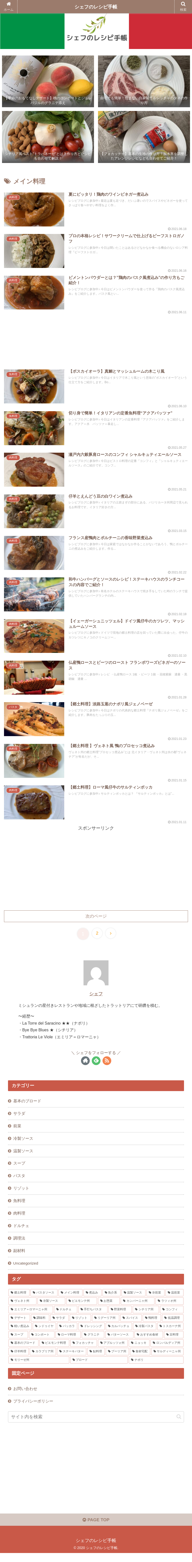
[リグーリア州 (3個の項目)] (105, 1325)
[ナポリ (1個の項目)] (156, 1367)
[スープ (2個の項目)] (18, 1342)
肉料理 (19, 1219)
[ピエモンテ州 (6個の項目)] (81, 1308)
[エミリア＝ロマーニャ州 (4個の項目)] (30, 1317)
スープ (19, 1168)
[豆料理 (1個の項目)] (174, 1342)
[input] (96, 1425)
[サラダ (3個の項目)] (59, 1325)
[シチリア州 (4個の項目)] (146, 1317)
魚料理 (19, 1206)
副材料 (19, 1257)
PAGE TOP (96, 1528)
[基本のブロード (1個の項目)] (23, 1350)
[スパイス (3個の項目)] (131, 1325)
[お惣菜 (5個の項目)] (109, 1308)
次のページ (96, 919)
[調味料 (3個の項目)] (40, 1325)
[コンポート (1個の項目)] (41, 1342)
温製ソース (23, 1155)
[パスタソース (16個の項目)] (44, 1300)
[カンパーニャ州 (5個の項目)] (137, 1308)
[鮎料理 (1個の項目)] (95, 1359)
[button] (178, 1425)
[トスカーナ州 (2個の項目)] (170, 1334)
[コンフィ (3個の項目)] (171, 1317)
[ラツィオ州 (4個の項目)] (169, 1308)
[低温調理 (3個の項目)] (172, 1325)
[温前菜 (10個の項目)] (175, 1300)
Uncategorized (26, 1270)
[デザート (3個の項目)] (19, 1325)
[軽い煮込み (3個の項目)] (20, 1334)
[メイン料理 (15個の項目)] (70, 1300)
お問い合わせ (25, 1396)
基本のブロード (27, 1104)
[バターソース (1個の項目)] (119, 1342)
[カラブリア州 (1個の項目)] (43, 1359)
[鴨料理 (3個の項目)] (152, 1325)
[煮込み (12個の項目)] (93, 1300)
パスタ (19, 1181)
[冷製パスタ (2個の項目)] (144, 1334)
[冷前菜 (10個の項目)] (155, 1300)
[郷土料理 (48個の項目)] (19, 1300)
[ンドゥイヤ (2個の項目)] (44, 1334)
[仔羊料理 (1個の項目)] (18, 1359)
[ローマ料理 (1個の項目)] (68, 1342)
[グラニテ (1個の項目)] (93, 1342)
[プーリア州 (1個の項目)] (117, 1359)
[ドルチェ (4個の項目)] (65, 1317)
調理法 (19, 1245)
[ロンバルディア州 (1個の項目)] (166, 1350)
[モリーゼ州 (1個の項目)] (38, 1367)
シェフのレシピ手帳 (95, 6)
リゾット (21, 1194)
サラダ (19, 1117)
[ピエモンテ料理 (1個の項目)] (54, 1350)
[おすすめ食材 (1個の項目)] (148, 1342)
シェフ (96, 997)
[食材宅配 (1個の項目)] (140, 1359)
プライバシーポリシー (33, 1409)
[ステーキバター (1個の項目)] (71, 1359)
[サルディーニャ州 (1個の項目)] (167, 1359)
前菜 (17, 1130)
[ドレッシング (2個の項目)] (91, 1334)
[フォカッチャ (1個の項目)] (83, 1350)
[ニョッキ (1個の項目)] (139, 1350)
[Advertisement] (96, 337)
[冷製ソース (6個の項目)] (51, 1308)
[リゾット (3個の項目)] (80, 1325)
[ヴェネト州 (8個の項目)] (22, 1308)
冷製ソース (23, 1142)
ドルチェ (21, 1232)
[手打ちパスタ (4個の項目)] (93, 1317)
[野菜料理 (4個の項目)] (120, 1317)
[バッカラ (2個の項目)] (67, 1334)
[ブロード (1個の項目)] (99, 1367)
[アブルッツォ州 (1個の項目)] (113, 1350)
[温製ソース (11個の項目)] (134, 1300)
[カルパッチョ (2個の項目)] (119, 1334)
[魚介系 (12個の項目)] (111, 1300)
